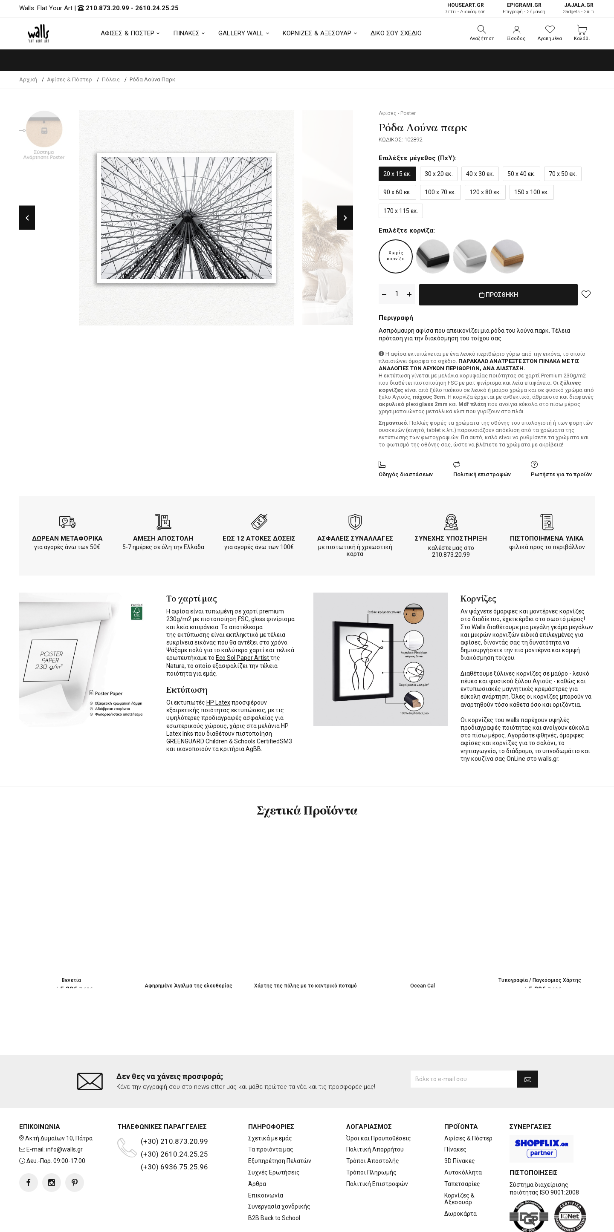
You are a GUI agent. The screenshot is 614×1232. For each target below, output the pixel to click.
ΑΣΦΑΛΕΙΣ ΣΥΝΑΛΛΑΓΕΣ (355, 537)
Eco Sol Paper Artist (243, 656)
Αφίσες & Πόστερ (468, 1138)
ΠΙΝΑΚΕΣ (186, 33)
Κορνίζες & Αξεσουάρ (459, 1199)
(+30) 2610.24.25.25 (174, 1154)
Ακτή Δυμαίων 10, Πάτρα (59, 1138)
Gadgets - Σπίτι (578, 8)
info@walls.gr (64, 1149)
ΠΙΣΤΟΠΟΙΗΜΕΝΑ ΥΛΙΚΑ (547, 537)
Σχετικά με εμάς (270, 1138)
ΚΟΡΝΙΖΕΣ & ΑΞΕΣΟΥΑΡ (317, 33)
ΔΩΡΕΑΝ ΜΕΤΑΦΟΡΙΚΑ (67, 537)
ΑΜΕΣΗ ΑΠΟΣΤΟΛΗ (163, 537)
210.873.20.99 (107, 8)
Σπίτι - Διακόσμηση (465, 8)
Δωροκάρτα (460, 1213)
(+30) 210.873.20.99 (174, 1141)
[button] (482, 33)
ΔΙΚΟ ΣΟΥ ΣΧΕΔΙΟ (396, 33)
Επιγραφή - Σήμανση (524, 8)
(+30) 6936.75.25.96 (174, 1167)
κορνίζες (572, 609)
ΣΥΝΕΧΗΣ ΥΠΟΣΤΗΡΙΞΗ (451, 537)
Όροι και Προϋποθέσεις (378, 1138)
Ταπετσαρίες (462, 1183)
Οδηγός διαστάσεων (406, 472)
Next (345, 218)
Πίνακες (455, 1149)
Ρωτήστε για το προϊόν (561, 472)
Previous (27, 218)
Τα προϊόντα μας (270, 1149)
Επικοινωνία (265, 1195)
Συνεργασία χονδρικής (279, 1206)
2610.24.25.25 (157, 8)
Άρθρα (257, 1183)
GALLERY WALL (241, 33)
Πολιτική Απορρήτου (375, 1149)
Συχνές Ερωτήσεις (274, 1172)
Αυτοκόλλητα (463, 1172)
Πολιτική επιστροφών (482, 472)
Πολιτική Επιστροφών (377, 1183)
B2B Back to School (274, 1218)
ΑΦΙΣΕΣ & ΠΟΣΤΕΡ (128, 33)
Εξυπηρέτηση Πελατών (279, 1160)
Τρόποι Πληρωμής (371, 1172)
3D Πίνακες (459, 1160)
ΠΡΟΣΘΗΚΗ (499, 294)
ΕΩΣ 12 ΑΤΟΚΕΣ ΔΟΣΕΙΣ (259, 537)
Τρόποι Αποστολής (372, 1160)
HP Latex (218, 700)
